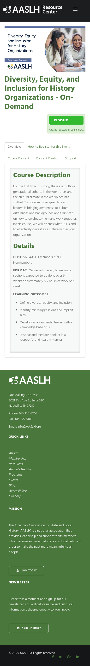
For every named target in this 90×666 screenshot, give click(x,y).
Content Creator (47, 158)
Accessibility (17, 491)
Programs (15, 475)
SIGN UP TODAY (28, 628)
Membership (17, 458)
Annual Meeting (20, 469)
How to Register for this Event (49, 147)
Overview (14, 147)
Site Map (15, 496)
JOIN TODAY (26, 571)
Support (70, 158)
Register (61, 120)
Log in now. (77, 130)
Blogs (13, 485)
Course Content (18, 158)
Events (13, 480)
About (13, 453)
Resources (16, 464)
